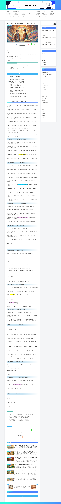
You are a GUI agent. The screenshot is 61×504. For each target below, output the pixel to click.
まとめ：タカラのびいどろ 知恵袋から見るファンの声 (18, 92)
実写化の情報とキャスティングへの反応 (17, 82)
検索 (55, 23)
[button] (35, 44)
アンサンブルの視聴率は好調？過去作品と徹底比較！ (48, 35)
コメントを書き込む (22, 492)
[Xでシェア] (9, 44)
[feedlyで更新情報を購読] (21, 433)
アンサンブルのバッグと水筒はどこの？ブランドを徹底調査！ (48, 45)
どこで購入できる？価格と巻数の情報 (16, 87)
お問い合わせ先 (39, 501)
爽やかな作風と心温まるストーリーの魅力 (17, 77)
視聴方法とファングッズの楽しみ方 (16, 90)
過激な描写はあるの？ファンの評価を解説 (17, 80)
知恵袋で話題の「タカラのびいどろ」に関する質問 (17, 79)
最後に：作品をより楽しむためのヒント (17, 96)
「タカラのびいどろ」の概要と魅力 (15, 74)
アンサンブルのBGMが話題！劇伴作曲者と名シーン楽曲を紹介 (48, 38)
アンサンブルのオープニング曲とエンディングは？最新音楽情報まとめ (48, 42)
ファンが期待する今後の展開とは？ (16, 83)
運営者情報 (54, 501)
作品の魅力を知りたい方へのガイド (16, 93)
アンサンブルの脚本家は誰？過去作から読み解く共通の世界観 (48, 31)
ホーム (35, 501)
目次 (21, 71)
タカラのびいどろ (9, 424)
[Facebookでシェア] (14, 44)
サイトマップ (43, 501)
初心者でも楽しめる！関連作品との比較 (17, 88)
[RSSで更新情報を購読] (23, 433)
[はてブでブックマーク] (19, 44)
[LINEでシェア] (30, 44)
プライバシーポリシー (49, 501)
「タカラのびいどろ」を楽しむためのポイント (17, 85)
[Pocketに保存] (24, 44)
